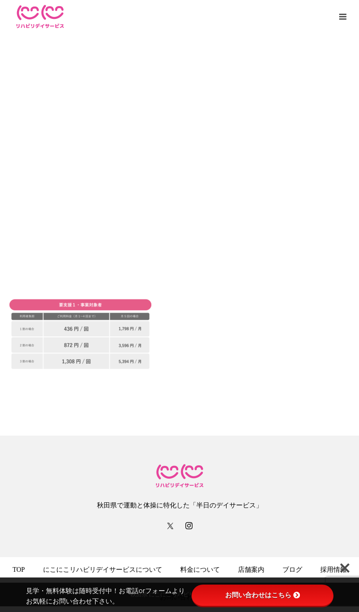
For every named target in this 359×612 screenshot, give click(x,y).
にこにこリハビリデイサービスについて (102, 569)
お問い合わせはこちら (262, 595)
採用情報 (333, 569)
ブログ (292, 569)
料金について (200, 569)
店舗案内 (251, 569)
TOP (18, 569)
